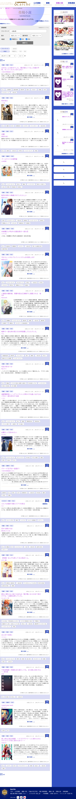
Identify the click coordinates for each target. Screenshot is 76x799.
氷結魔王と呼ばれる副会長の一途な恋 (14, 231)
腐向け (20, 187)
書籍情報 (45, 503)
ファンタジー (33, 126)
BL (3, 89)
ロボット (4, 549)
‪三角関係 (8, 89)
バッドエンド (18, 547)
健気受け (18, 126)
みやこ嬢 (3, 560)
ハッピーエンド (28, 151)
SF (12, 547)
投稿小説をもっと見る (67, 103)
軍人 (13, 492)
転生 (7, 697)
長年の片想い (5, 586)
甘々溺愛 (14, 386)
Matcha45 (4, 297)
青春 (13, 586)
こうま (3, 103)
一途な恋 (14, 92)
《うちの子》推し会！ (35, 793)
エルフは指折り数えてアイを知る (13, 504)
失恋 (45, 89)
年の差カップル (32, 383)
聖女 (28, 89)
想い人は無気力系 (37, 246)
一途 (26, 547)
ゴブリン (40, 520)
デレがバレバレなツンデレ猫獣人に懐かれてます (63, 35)
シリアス (23, 520)
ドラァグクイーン (22, 766)
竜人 (27, 355)
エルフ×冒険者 (32, 520)
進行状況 (25, 35)
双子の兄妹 (41, 583)
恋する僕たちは (6, 528)
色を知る (4, 100)
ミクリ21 (4, 234)
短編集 (8, 320)
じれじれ (14, 223)
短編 (40, 89)
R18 (29, 39)
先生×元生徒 (5, 386)
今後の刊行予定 (33, 791)
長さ (2, 35)
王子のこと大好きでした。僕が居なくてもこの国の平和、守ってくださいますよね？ (20, 68)
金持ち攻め (39, 547)
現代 (3, 220)
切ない (18, 184)
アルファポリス (4, 19)
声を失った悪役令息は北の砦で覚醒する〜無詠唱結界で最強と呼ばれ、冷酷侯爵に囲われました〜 (67, 94)
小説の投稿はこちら (41, 21)
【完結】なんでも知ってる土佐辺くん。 (15, 558)
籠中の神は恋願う (59, 23)
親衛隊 (14, 246)
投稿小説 (58, 791)
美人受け (29, 659)
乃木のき (3, 743)
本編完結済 (5, 355)
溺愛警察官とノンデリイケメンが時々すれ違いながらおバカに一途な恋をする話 (21, 395)
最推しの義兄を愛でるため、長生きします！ (67, 67)
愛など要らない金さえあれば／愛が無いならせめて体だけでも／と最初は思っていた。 (21, 595)
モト (2, 506)
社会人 (9, 460)
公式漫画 (17, 791)
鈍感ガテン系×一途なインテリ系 (10, 624)
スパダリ (25, 126)
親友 (24, 184)
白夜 (2, 674)
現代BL (11, 285)
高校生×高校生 (10, 583)
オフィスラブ (20, 457)
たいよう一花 (5, 598)
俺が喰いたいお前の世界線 (67, 143)
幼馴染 (25, 220)
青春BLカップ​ (5, 223)
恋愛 (23, 659)
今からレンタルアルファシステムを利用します (18, 257)
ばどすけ (3, 707)
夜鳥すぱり (4, 197)
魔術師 (42, 320)
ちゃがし (3, 435)
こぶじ (3, 398)
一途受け (14, 424)
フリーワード (5, 31)
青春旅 (28, 223)
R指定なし (15, 39)
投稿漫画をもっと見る (67, 153)
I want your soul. (7, 705)
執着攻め (21, 223)
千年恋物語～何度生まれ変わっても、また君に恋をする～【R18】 (21, 671)
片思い (27, 282)
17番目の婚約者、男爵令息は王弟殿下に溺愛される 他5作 (21, 294)
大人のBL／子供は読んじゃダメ (10, 621)
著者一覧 (51, 791)
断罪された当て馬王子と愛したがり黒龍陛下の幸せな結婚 (63, 49)
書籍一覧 (24, 791)
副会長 (8, 246)
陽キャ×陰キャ (41, 184)
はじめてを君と (6, 635)
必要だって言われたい (9, 432)
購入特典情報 (43, 791)
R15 (23, 39)
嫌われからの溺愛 (6, 358)
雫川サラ (3, 369)
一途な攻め (42, 126)
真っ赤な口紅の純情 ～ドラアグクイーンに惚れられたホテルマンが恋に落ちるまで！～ (21, 739)
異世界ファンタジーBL (40, 624)
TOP (11, 791)
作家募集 (45, 793)
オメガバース (5, 92)
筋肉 (8, 187)
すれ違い (21, 424)
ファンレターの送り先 (66, 793)
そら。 (3, 334)
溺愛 (7, 126)
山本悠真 (3, 161)
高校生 (41, 220)
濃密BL (11, 323)
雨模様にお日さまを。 (67, 129)
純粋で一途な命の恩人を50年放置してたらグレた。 (19, 331)
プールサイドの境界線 (9, 159)
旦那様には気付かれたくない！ (67, 79)
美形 (17, 520)
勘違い (27, 285)
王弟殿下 (4, 323)
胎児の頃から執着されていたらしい (14, 195)
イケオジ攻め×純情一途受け (18, 383)
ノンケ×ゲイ (31, 184)
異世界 (22, 89)
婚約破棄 (16, 89)
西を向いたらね (5, 531)
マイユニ (3, 637)
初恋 (3, 661)
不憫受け (37, 621)
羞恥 (9, 495)
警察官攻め (29, 421)
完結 (36, 151)
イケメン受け (5, 424)
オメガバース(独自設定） (22, 323)
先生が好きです (6, 366)
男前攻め (37, 421)
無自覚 (14, 187)
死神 (3, 730)
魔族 (32, 355)
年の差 (28, 457)
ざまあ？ (34, 89)
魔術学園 (4, 249)
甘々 (12, 126)
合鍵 (3, 134)
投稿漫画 (65, 791)
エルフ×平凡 (9, 520)
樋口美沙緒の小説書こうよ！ (18, 793)
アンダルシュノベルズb (30, 583)
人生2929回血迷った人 (7, 72)
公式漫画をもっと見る (67, 53)
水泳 (3, 187)
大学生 (20, 151)
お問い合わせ (54, 793)
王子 (18, 492)
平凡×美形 (35, 457)
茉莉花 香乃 (4, 136)
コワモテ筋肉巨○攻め (26, 621)
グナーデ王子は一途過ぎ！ (10, 468)
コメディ (20, 246)
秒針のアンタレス (66, 116)
